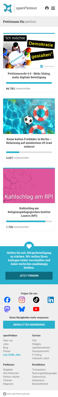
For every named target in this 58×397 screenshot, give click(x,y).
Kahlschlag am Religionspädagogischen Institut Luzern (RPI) (29, 211)
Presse (6, 351)
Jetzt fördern (29, 275)
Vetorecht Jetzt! (40, 358)
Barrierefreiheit (40, 383)
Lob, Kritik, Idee (12, 354)
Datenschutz (39, 376)
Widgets (36, 344)
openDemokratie (41, 347)
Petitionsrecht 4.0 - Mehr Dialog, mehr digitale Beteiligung (29, 75)
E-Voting (36, 354)
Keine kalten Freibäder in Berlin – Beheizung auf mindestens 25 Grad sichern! (29, 142)
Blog (5, 347)
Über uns (8, 340)
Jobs (6, 344)
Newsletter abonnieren (29, 324)
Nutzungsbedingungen (44, 373)
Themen (7, 380)
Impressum (38, 380)
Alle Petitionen (11, 373)
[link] (53, 8)
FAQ (34, 340)
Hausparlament (40, 351)
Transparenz (39, 369)
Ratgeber (8, 369)
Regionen (8, 383)
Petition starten (11, 376)
